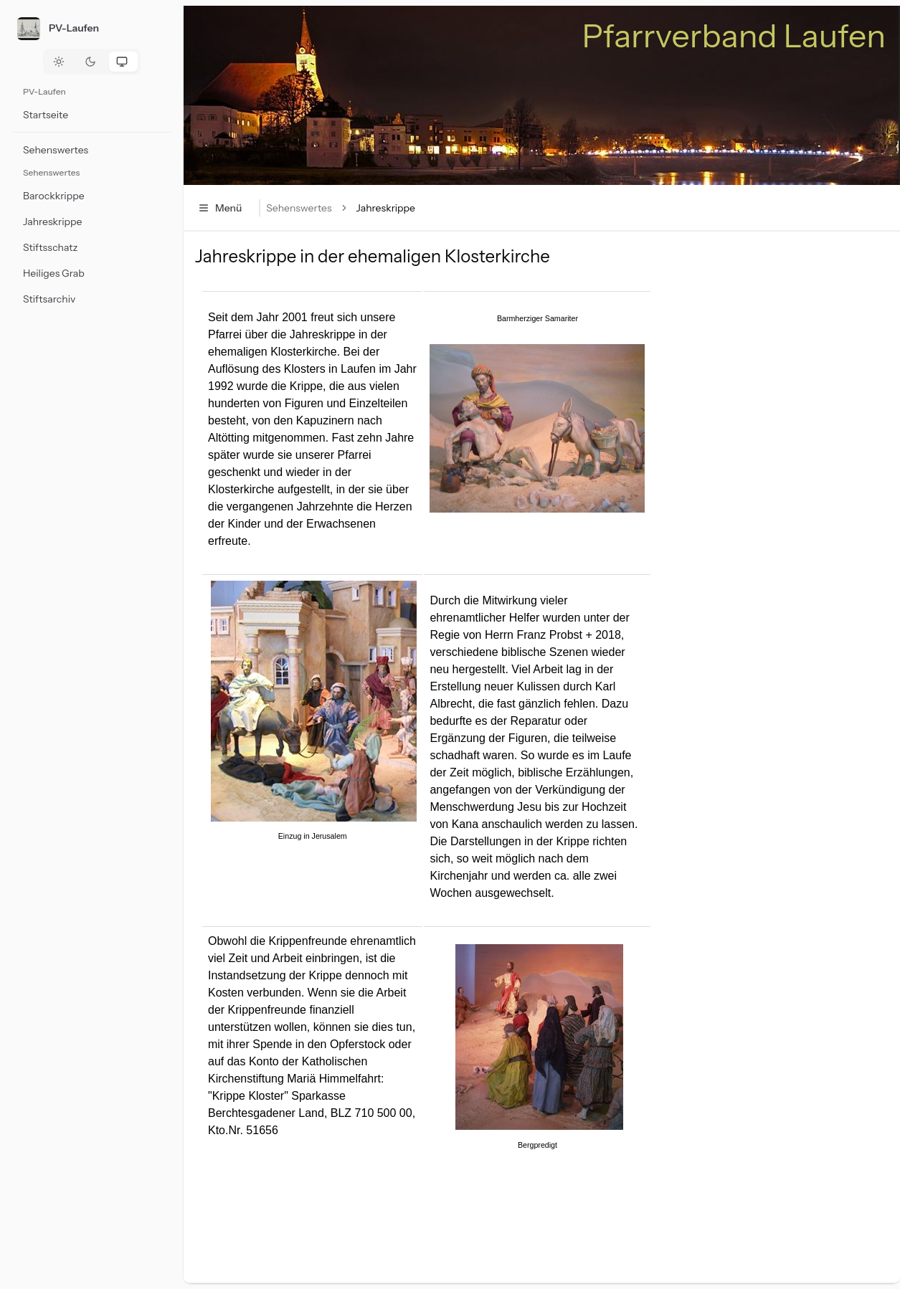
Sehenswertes (298, 207)
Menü (220, 207)
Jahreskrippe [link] (385, 207)
